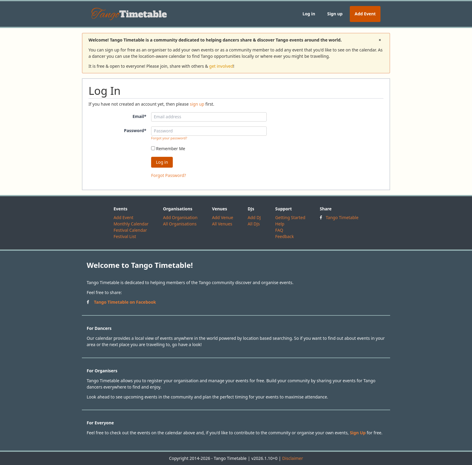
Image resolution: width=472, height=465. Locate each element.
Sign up (335, 14)
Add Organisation (180, 217)
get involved (221, 66)
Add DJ (254, 217)
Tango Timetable (342, 217)
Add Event (365, 14)
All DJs (254, 224)
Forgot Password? (168, 175)
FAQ (279, 230)
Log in (309, 14)
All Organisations (179, 224)
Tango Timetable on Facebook (125, 302)
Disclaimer (292, 458)
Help (279, 224)
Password (135, 130)
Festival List (124, 236)
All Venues (222, 224)
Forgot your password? (169, 138)
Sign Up (358, 433)
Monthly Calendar (130, 224)
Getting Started (290, 217)
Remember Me (168, 148)
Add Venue (222, 217)
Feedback (284, 236)
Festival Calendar (130, 230)
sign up (197, 104)
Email (139, 116)
